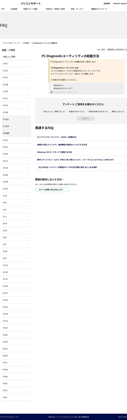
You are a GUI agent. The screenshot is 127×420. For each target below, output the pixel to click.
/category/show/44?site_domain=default (28, 195)
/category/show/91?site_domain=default (28, 244)
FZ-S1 (5, 383)
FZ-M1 (5, 369)
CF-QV (5, 112)
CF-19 (5, 265)
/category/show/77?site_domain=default (28, 105)
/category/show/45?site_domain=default (28, 202)
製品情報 (107, 3)
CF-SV (5, 105)
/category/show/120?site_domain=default (28, 63)
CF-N (5, 223)
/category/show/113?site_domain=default (28, 258)
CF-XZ (5, 140)
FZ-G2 (5, 355)
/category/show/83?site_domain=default (28, 168)
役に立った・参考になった (54, 111)
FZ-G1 (5, 348)
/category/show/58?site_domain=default (28, 112)
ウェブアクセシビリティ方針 (68, 417)
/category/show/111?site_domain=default (28, 140)
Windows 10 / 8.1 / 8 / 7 (63, 88)
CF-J (5, 216)
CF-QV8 (6, 126)
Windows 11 (58, 85)
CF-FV (5, 77)
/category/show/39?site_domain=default (28, 182)
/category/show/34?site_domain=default (28, 161)
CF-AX (5, 188)
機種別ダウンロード (99, 9)
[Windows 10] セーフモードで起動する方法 (54, 152)
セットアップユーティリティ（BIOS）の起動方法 (56, 137)
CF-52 (5, 293)
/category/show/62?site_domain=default (28, 230)
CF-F (5, 209)
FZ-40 (5, 335)
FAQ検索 (14, 9)
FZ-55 (5, 328)
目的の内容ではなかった (98, 111)
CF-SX (5, 168)
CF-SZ (5, 147)
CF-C (5, 202)
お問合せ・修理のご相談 (55, 9)
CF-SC (5, 70)
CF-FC (5, 63)
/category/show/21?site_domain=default (28, 77)
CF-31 (5, 279)
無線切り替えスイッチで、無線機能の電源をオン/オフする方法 (62, 144)
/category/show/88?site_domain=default (28, 147)
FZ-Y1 (5, 397)
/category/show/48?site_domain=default (28, 223)
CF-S (5, 237)
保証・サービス (77, 9)
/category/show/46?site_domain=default (28, 209)
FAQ (3, 25)
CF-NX (5, 175)
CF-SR (5, 91)
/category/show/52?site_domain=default (28, 175)
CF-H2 (5, 314)
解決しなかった (118, 111)
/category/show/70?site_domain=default (28, 237)
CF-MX (5, 182)
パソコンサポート (31, 3)
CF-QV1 (6, 119)
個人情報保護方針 (84, 417)
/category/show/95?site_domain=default (28, 251)
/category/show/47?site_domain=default (28, 216)
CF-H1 (5, 307)
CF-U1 (5, 321)
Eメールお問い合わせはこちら (51, 189)
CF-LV (5, 98)
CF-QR (5, 84)
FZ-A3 (5, 341)
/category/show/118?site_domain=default (28, 70)
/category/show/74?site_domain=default (28, 91)
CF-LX (5, 161)
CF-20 (5, 272)
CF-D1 (5, 300)
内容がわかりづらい (77, 111)
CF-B (5, 195)
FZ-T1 (5, 390)
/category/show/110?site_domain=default (28, 84)
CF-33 (5, 286)
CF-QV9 (6, 133)
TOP (2, 9)
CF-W (5, 251)
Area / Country (122, 417)
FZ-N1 (5, 376)
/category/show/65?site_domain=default (28, 154)
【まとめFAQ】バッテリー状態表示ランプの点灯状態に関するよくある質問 (67, 167)
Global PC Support (120, 3)
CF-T (5, 244)
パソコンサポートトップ (11, 43)
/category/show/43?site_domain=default (28, 188)
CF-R (5, 230)
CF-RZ (5, 154)
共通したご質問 (9, 56)
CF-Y (4, 258)
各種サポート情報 (30, 9)
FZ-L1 (5, 362)
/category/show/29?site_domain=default (28, 98)
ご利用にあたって (52, 417)
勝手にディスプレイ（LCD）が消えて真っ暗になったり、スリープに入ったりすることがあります (75, 159)
